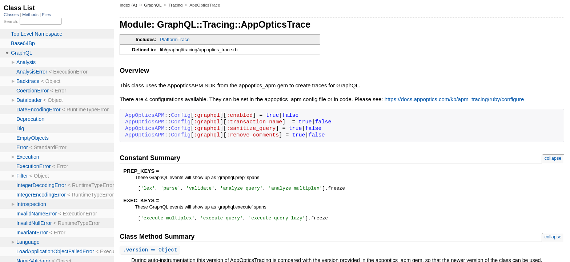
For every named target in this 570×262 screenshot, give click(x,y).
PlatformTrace (174, 39)
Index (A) (128, 5)
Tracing (175, 5)
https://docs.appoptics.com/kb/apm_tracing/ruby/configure (454, 99)
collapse (553, 158)
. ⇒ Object (151, 252)
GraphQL (153, 5)
